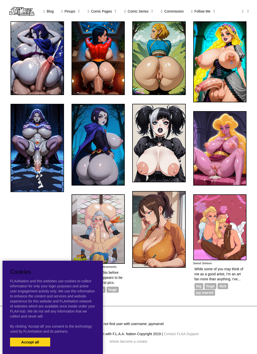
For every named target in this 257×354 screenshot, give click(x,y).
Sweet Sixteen (202, 263)
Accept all (30, 342)
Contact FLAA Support (181, 334)
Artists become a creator (128, 341)
